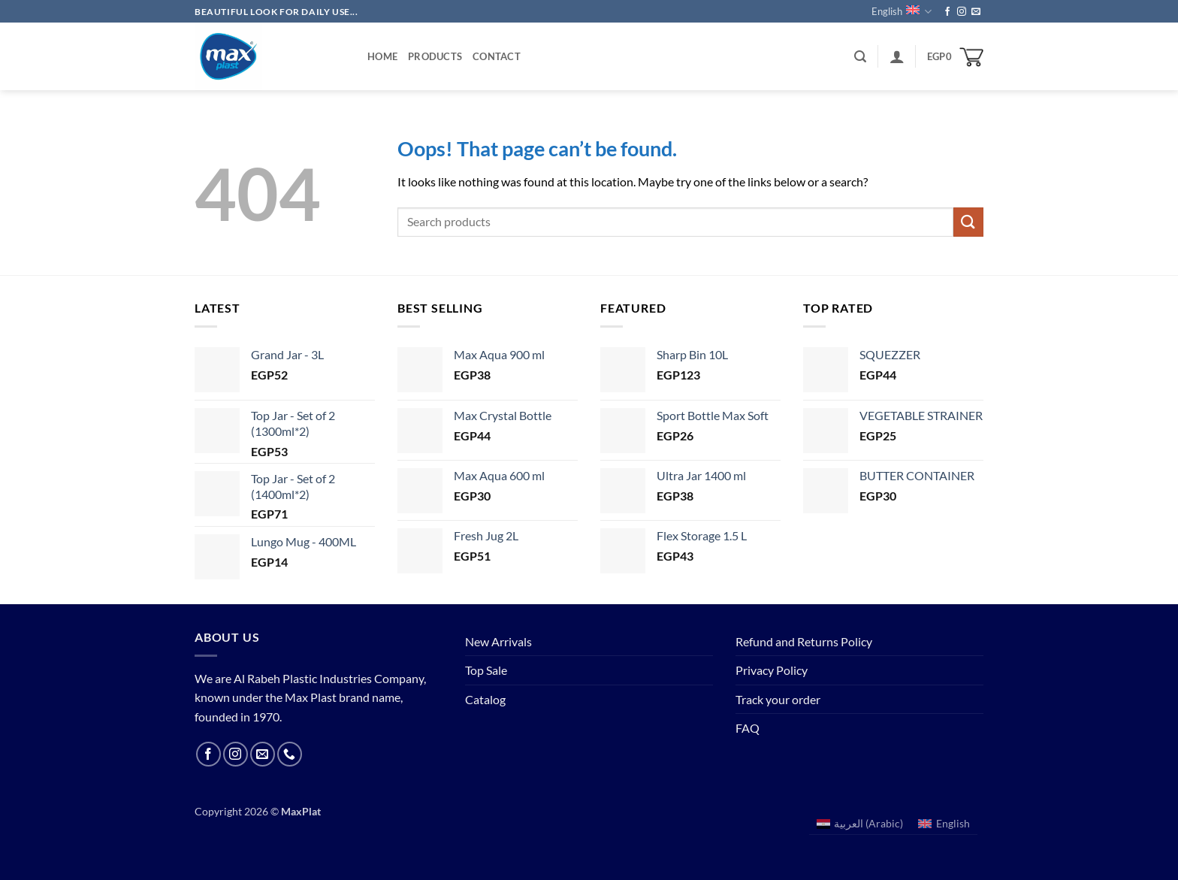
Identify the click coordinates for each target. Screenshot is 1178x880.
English (901, 12)
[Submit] (968, 222)
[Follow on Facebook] (947, 12)
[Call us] (289, 754)
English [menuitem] (953, 823)
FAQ (747, 728)
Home (382, 56)
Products (435, 56)
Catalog (485, 699)
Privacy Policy (771, 670)
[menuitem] (860, 824)
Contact (497, 56)
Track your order (777, 699)
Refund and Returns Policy (803, 641)
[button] (860, 56)
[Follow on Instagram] (961, 12)
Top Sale (486, 670)
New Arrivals (498, 641)
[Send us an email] (975, 12)
